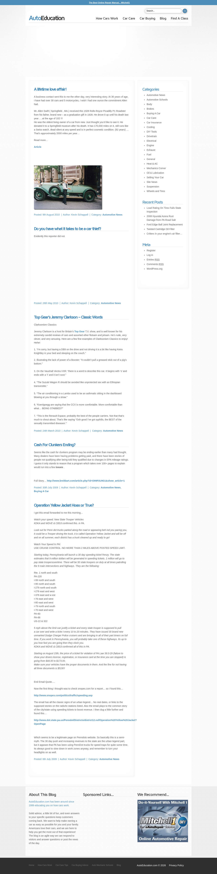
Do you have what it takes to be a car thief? (67, 228)
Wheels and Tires (156, 191)
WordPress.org (154, 268)
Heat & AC (152, 163)
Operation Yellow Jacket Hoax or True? (64, 505)
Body (149, 104)
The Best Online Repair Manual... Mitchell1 (109, 3)
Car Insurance (154, 122)
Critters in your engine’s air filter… (164, 233)
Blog (163, 18)
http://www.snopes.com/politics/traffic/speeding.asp (63, 695)
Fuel (149, 154)
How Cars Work (107, 18)
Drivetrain (152, 136)
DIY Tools (152, 131)
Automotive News (112, 214)
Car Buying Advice (80, 865)
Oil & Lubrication (155, 172)
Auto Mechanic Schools (102, 865)
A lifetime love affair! (50, 89)
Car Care (129, 18)
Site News (152, 182)
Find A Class (179, 18)
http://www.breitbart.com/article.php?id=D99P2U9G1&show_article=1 (86, 480)
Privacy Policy (176, 865)
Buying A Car (41, 491)
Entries (153, 259)
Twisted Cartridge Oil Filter (161, 229)
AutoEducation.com (47, 19)
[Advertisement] (108, 51)
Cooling (151, 127)
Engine (150, 145)
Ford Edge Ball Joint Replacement (165, 224)
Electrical (151, 140)
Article (37, 147)
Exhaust (151, 150)
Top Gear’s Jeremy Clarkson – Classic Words (68, 317)
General (151, 159)
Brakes (150, 108)
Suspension (153, 186)
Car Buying (147, 18)
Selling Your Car (155, 177)
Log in (150, 255)
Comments (155, 264)
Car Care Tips (62, 865)
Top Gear (79, 331)
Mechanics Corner (156, 168)
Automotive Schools (157, 99)
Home (31, 865)
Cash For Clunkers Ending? (54, 444)
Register (151, 250)
